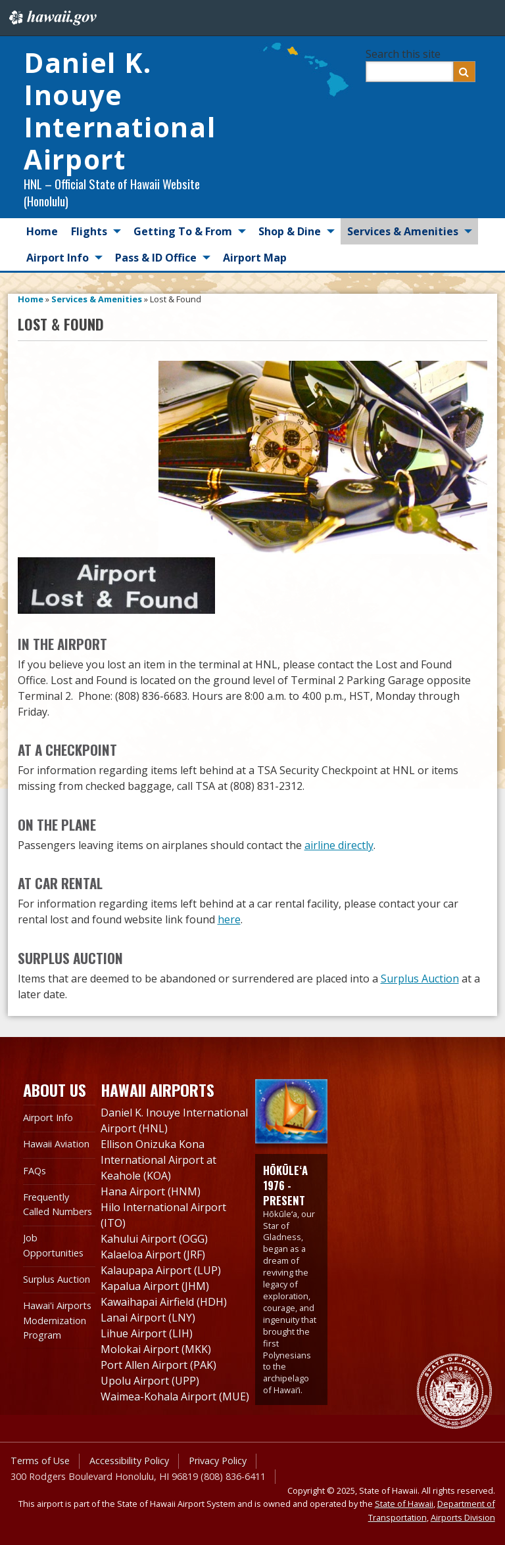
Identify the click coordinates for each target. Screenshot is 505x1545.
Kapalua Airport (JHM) (155, 1286)
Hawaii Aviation (56, 1144)
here (229, 919)
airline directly (338, 845)
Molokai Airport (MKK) (156, 1349)
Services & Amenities (402, 231)
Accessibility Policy (129, 1460)
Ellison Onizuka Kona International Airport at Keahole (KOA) (158, 1160)
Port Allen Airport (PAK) (158, 1365)
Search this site (403, 54)
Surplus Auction (420, 978)
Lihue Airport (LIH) (147, 1333)
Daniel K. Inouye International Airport (120, 110)
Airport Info (57, 257)
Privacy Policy (218, 1460)
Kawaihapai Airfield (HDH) (164, 1302)
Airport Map (255, 257)
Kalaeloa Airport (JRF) (153, 1254)
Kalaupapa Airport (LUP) (161, 1270)
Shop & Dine (289, 231)
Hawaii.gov (51, 18)
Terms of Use (40, 1460)
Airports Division (463, 1517)
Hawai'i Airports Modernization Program (57, 1320)
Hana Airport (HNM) (151, 1191)
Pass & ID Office (156, 257)
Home (42, 231)
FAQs (34, 1171)
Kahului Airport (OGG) (154, 1239)
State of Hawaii (404, 1504)
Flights (89, 231)
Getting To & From (182, 231)
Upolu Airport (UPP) (150, 1380)
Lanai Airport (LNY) (148, 1317)
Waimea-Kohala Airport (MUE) (175, 1396)
